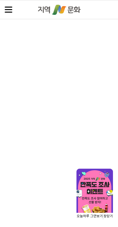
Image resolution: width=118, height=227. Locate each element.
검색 (109, 10)
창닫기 (108, 216)
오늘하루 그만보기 (90, 216)
